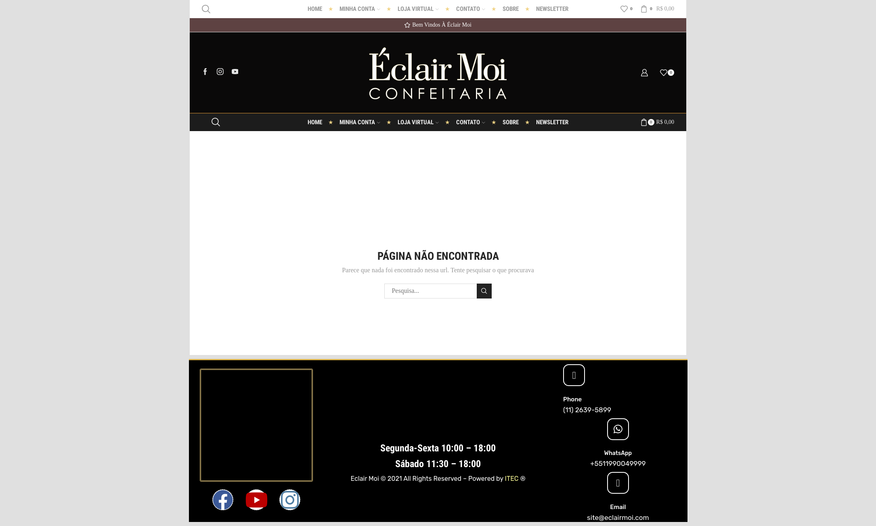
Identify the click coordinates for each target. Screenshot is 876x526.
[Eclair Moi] (256, 425)
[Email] (618, 483)
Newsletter (552, 9)
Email (618, 507)
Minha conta (360, 9)
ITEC (512, 478)
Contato (470, 9)
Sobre (511, 9)
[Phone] (574, 375)
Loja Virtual (418, 9)
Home (315, 9)
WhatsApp (618, 453)
